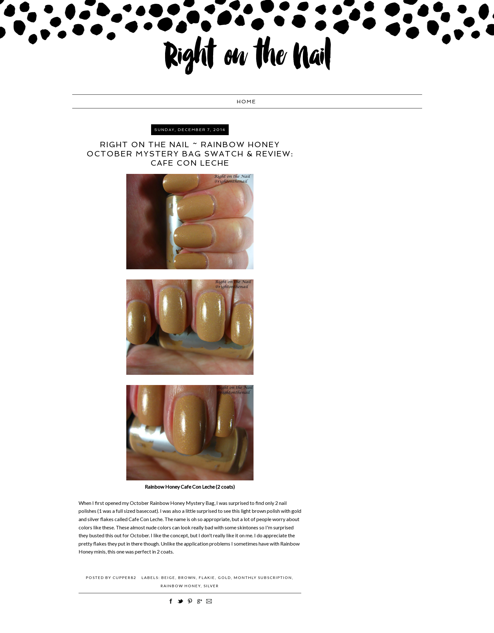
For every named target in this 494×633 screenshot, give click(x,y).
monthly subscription (263, 577)
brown (187, 577)
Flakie (207, 577)
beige (168, 577)
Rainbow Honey (181, 585)
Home (246, 102)
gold (224, 577)
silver (211, 585)
